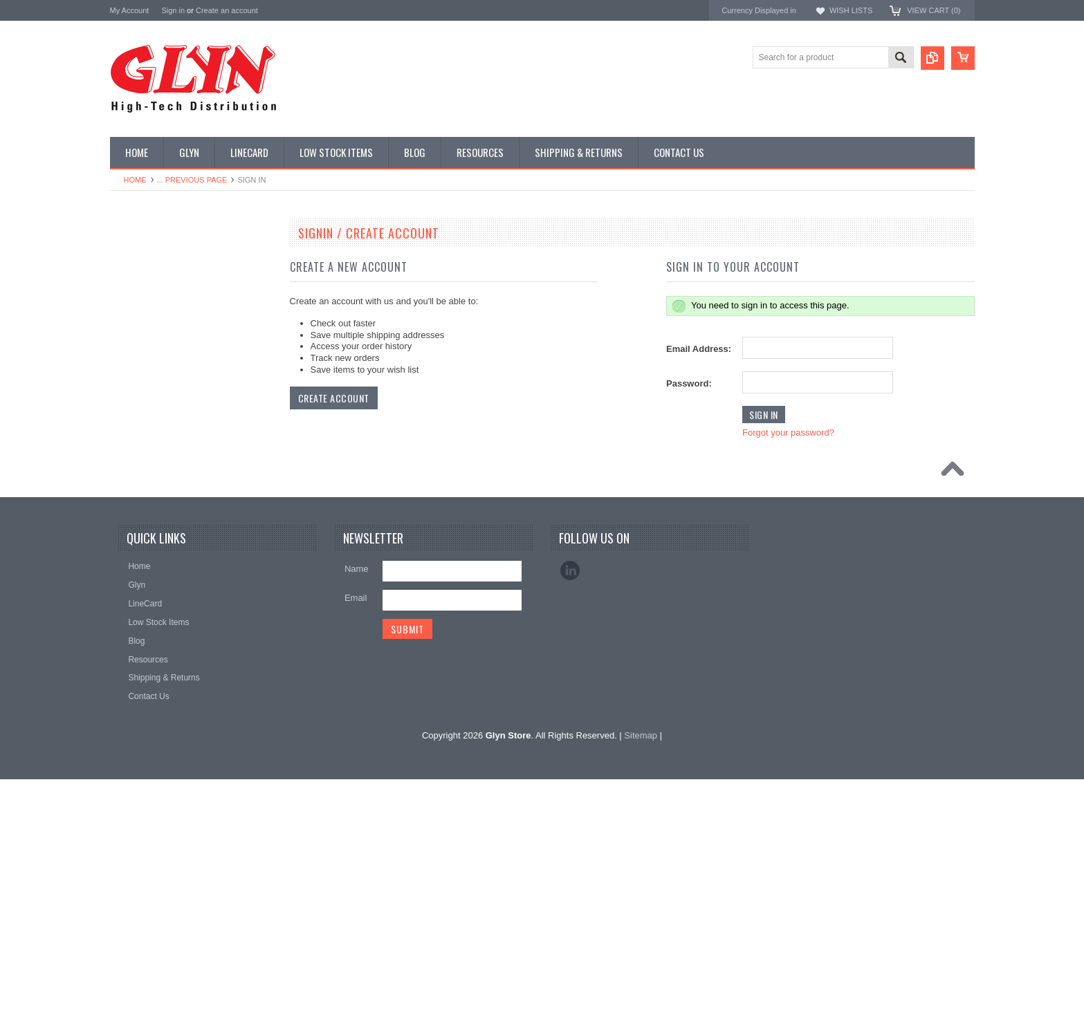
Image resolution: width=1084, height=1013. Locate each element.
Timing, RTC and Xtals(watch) (173, 283)
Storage (132, 587)
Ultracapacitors (145, 634)
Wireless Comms (149, 681)
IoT (123, 494)
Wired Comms (144, 657)
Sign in (173, 10)
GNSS (129, 447)
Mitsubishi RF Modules (159, 400)
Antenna (133, 259)
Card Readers (143, 353)
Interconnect (140, 470)
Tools (127, 610)
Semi (127, 541)
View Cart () (933, 10)
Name (357, 802)
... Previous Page (192, 180)
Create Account (333, 398)
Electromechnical (149, 423)
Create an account (227, 10)
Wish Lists (850, 10)
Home (135, 180)
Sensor (131, 564)
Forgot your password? (788, 432)
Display (131, 306)
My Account (129, 10)
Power (129, 330)
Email (356, 831)
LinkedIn (570, 803)
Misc (126, 517)
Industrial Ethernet (151, 376)
